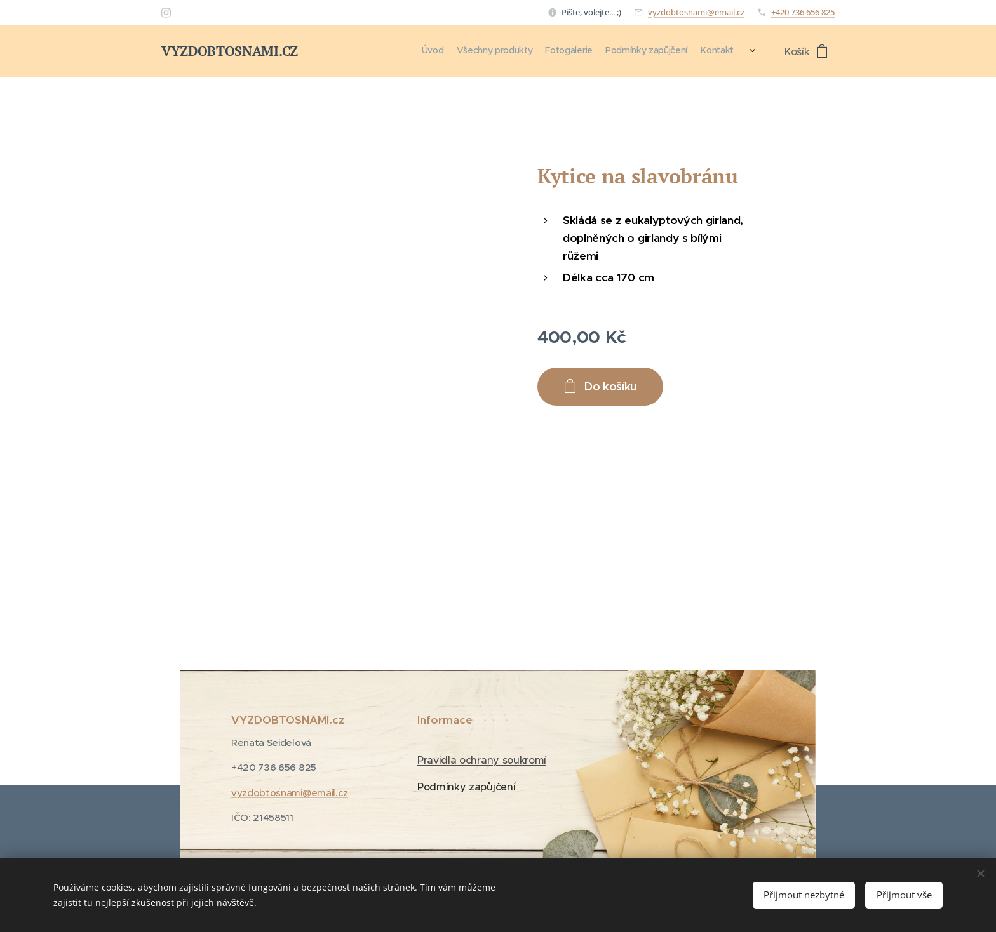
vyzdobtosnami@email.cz (696, 12)
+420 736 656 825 (803, 12)
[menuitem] (668, 51)
